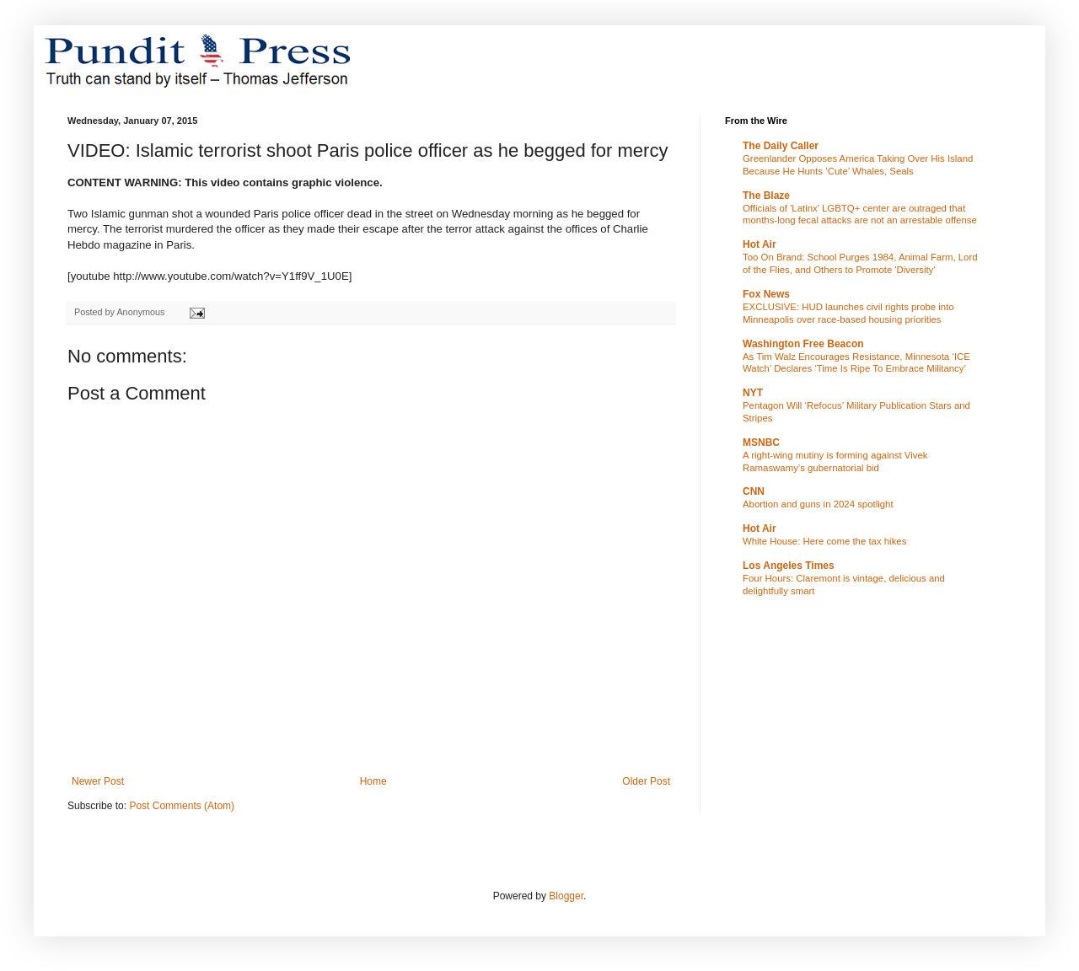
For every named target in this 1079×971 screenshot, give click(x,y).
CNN (754, 491)
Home (373, 781)
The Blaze (766, 195)
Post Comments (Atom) (181, 806)
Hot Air (759, 244)
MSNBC (761, 442)
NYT (753, 393)
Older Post (646, 781)
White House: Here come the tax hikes (824, 541)
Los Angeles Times (789, 565)
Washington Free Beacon (803, 344)
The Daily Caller (781, 146)
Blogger (566, 896)
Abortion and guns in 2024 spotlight (818, 504)
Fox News (766, 294)
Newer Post (98, 781)
